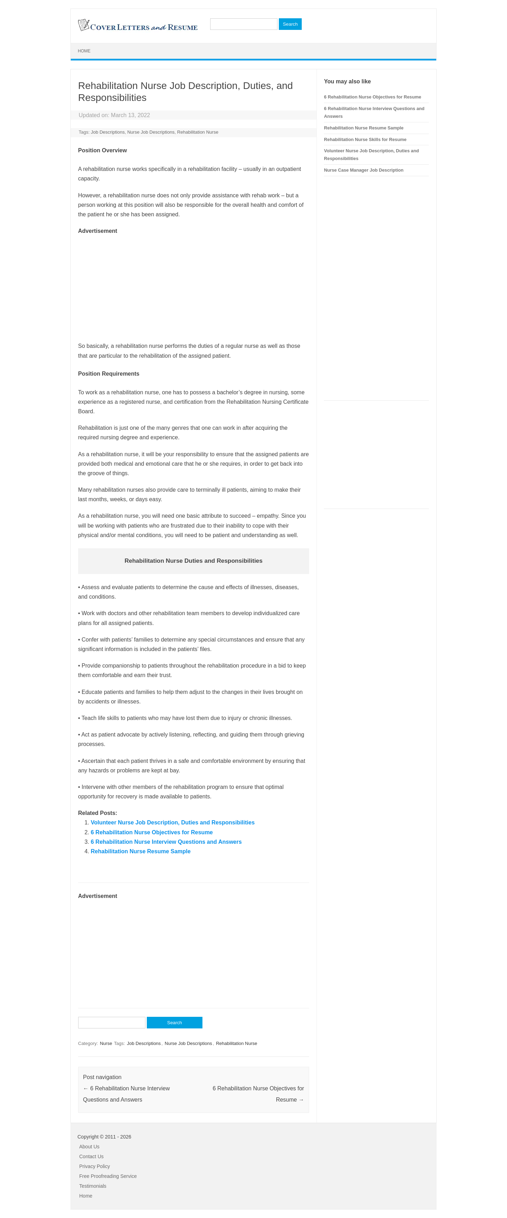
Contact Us (91, 1156)
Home (84, 51)
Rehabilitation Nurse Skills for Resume (365, 139)
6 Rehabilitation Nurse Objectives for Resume (152, 832)
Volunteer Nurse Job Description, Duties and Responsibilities (173, 822)
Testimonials (92, 1186)
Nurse (106, 1043)
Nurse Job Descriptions (150, 132)
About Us (89, 1146)
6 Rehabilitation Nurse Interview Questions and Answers (166, 842)
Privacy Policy (94, 1166)
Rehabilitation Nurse (197, 132)
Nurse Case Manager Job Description (363, 170)
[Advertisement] (193, 285)
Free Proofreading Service (108, 1176)
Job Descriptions (108, 132)
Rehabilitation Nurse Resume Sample (141, 851)
